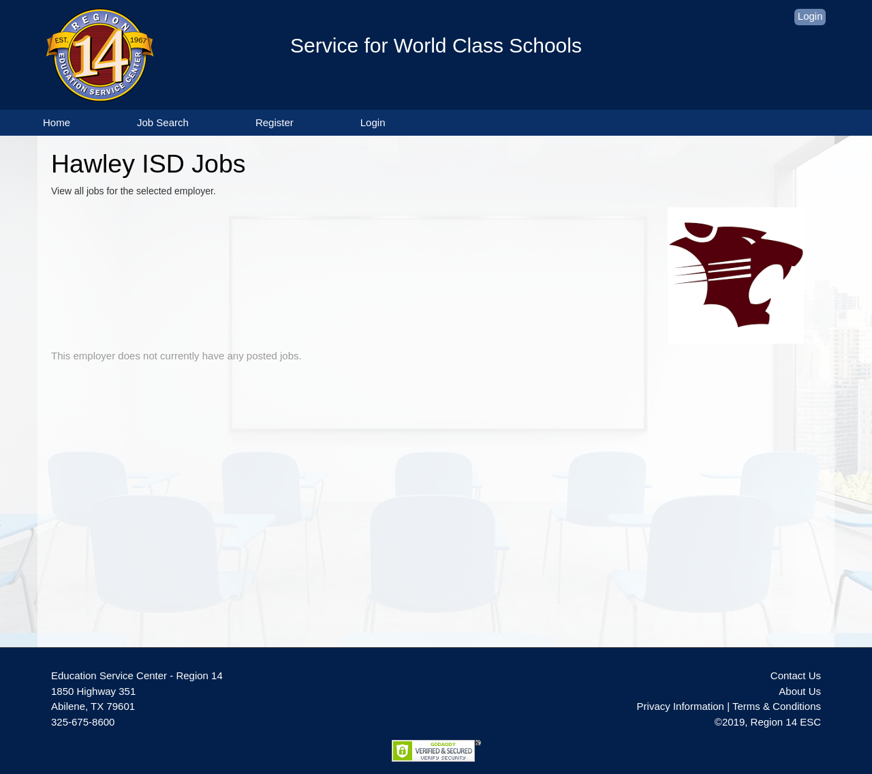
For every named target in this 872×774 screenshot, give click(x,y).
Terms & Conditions (776, 706)
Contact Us (795, 675)
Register (274, 122)
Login (810, 16)
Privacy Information (680, 706)
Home (56, 122)
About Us (800, 691)
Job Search (163, 122)
